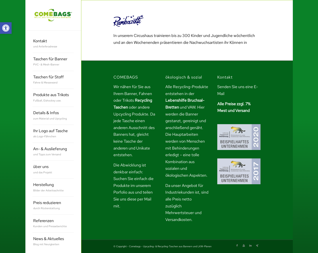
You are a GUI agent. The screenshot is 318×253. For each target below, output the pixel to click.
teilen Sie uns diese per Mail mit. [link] (133, 199)
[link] (6, 28)
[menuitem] (53, 44)
